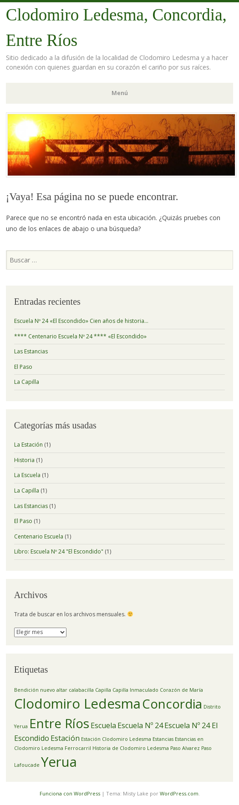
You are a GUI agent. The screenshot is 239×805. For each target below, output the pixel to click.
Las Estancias (31, 351)
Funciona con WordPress (70, 793)
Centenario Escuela (38, 536)
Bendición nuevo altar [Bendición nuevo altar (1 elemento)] (40, 690)
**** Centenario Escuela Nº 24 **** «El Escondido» (80, 336)
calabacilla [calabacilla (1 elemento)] (81, 690)
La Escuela (27, 475)
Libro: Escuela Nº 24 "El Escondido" (58, 551)
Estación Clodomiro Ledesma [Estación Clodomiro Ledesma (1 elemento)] (116, 739)
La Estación (28, 444)
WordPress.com (179, 793)
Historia (24, 460)
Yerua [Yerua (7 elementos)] (59, 762)
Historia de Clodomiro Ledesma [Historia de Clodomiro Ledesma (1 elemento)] (130, 748)
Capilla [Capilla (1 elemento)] (103, 690)
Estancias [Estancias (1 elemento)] (163, 739)
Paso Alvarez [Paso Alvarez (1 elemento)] (185, 748)
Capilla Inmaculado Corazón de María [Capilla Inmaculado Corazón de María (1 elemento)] (157, 690)
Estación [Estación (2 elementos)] (65, 738)
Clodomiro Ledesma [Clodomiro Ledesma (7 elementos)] (77, 703)
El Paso (23, 367)
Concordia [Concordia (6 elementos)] (172, 703)
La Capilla (26, 382)
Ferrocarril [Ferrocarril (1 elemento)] (78, 748)
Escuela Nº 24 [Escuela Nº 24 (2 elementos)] (140, 725)
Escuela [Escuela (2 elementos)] (103, 725)
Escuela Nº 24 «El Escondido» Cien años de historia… (81, 321)
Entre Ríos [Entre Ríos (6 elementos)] (59, 723)
